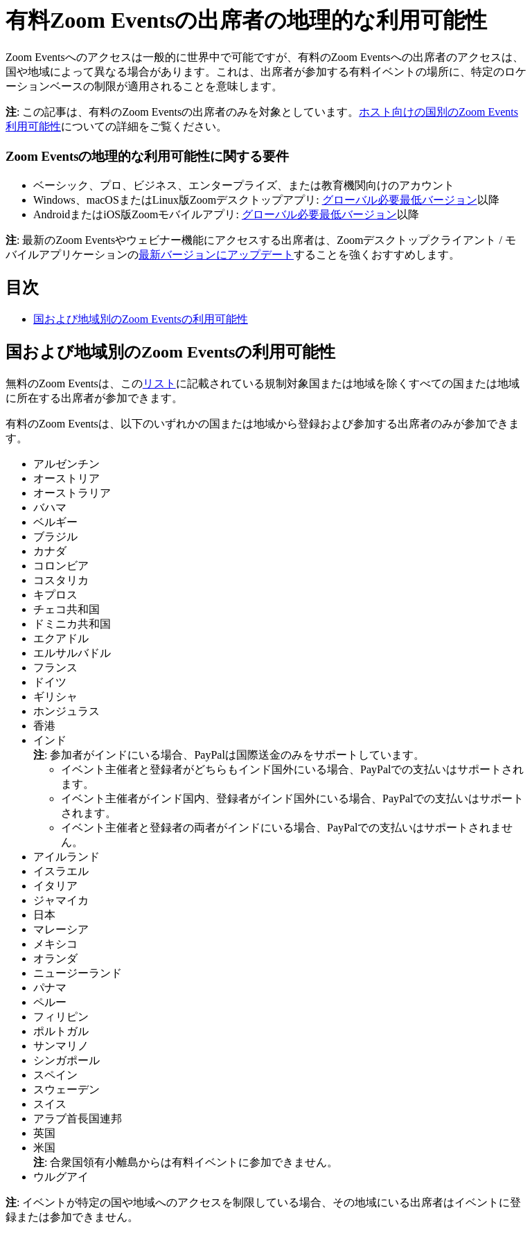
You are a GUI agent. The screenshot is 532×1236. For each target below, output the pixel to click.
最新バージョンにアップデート (216, 255)
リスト (159, 383)
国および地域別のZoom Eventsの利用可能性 (140, 319)
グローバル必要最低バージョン (399, 200)
